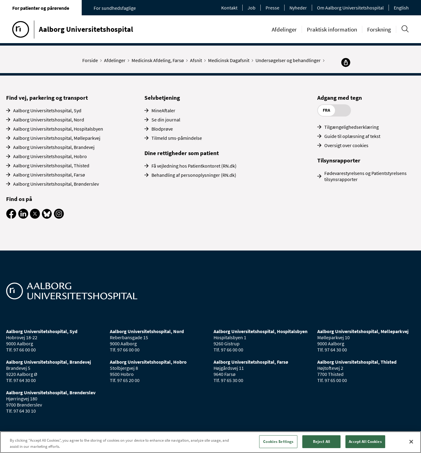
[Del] (345, 62)
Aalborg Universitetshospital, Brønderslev (56, 184)
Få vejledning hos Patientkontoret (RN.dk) (194, 166)
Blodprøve (162, 129)
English (401, 8)
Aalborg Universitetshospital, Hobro (50, 156)
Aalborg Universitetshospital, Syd (47, 110)
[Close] (411, 441)
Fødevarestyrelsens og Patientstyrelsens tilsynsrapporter (365, 176)
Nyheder (298, 8)
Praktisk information (332, 29)
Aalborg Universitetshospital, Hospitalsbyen (58, 129)
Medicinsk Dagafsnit (230, 60)
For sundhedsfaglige (115, 8)
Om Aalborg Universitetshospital (350, 8)
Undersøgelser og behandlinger (289, 60)
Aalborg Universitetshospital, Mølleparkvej (56, 138)
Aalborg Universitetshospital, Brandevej (54, 147)
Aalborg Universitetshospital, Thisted (51, 165)
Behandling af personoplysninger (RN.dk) (193, 175)
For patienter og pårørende (40, 8)
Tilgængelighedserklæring (351, 127)
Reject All (321, 441)
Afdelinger (284, 29)
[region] (210, 442)
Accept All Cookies (365, 441)
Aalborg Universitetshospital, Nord (48, 120)
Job (251, 8)
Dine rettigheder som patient (181, 153)
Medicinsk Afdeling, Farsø (159, 60)
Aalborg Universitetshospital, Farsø (49, 175)
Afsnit (197, 60)
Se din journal (165, 120)
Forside (91, 60)
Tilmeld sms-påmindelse (176, 138)
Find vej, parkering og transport (47, 97)
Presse (272, 8)
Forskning (379, 29)
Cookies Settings (278, 441)
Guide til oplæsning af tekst (352, 136)
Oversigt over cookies (346, 145)
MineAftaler (163, 110)
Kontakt (229, 8)
